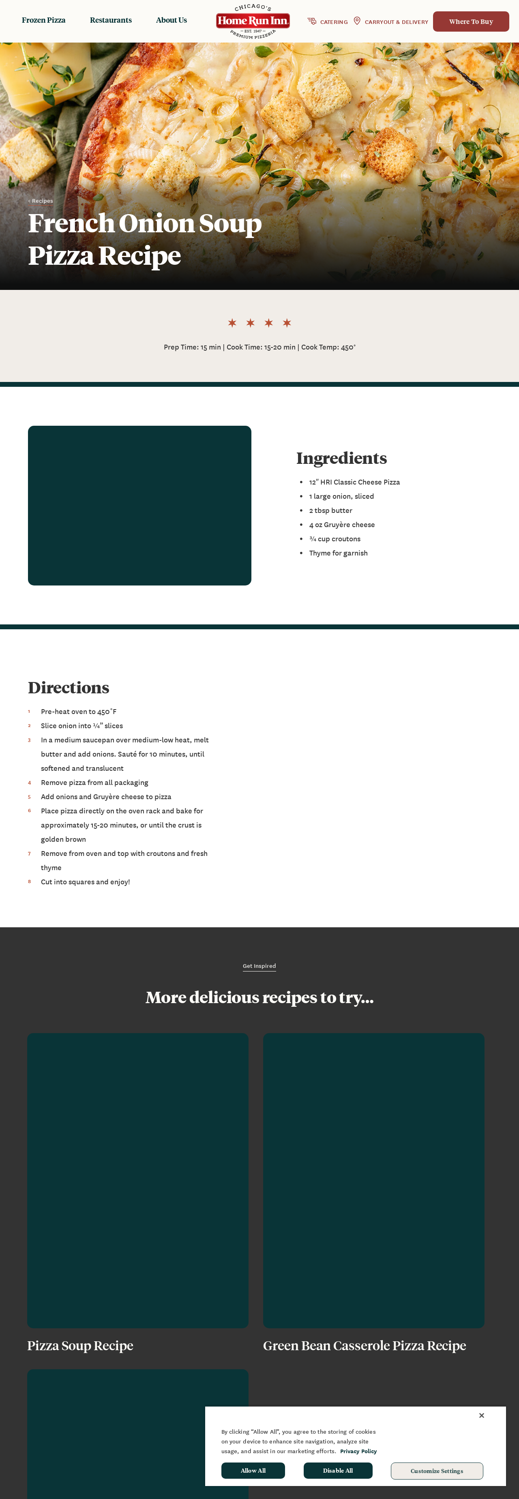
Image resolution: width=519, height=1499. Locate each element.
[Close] (481, 1415)
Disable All (338, 1470)
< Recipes (40, 201)
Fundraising (447, 1372)
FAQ (358, 1384)
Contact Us (369, 1395)
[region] (355, 1446)
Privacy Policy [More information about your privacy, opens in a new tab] (358, 1451)
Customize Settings (437, 1471)
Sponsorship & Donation (466, 1384)
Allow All (253, 1470)
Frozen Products (278, 1372)
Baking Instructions (283, 1395)
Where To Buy (471, 21)
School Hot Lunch (455, 1395)
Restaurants (111, 20)
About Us (171, 20)
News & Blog (371, 1372)
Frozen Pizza (44, 20)
